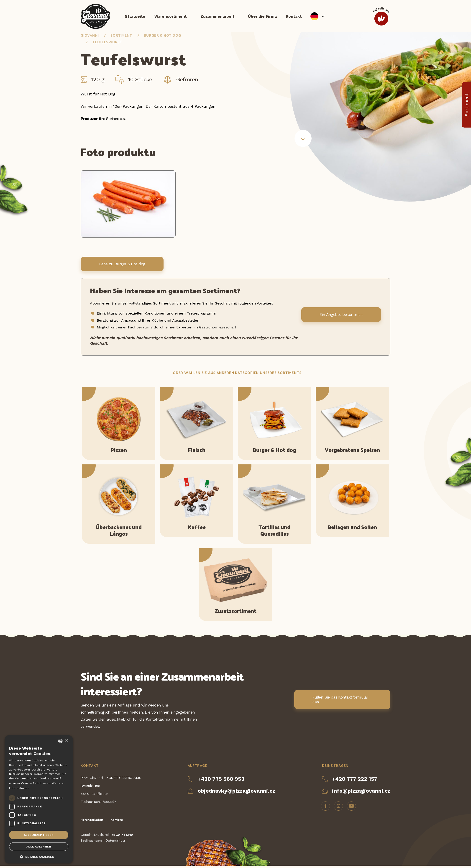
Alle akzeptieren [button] (39, 835)
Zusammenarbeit (217, 17)
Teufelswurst (107, 44)
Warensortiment (170, 17)
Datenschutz (115, 842)
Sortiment (121, 37)
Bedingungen (91, 842)
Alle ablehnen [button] (38, 846)
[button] (38, 856)
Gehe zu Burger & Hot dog (122, 266)
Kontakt (294, 17)
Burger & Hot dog (162, 37)
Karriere (117, 822)
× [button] (66, 741)
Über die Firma (262, 17)
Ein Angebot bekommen (341, 317)
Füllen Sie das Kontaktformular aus (340, 701)
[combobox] (60, 741)
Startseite (135, 17)
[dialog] (39, 799)
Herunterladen (92, 822)
